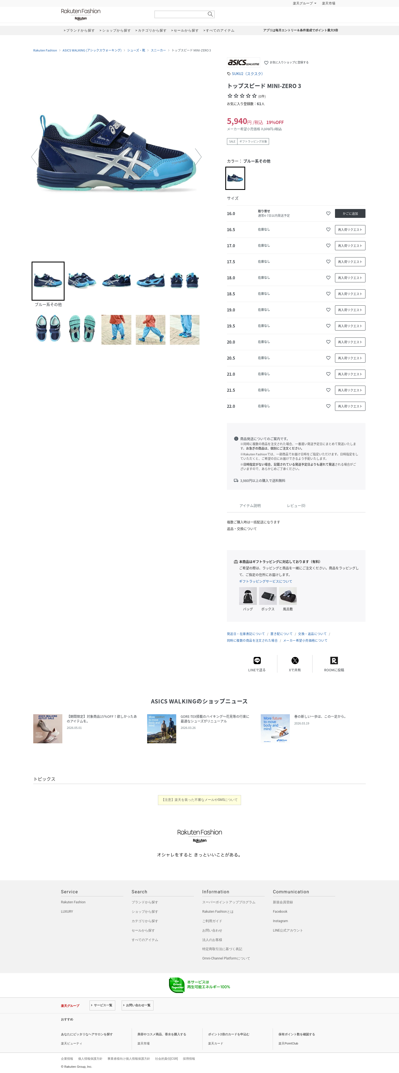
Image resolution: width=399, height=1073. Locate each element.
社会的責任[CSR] (166, 1059)
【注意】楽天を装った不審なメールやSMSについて (199, 800)
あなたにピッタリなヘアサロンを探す (87, 1034)
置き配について (281, 633)
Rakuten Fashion (104, 14)
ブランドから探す (145, 902)
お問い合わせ (212, 930)
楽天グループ (303, 3)
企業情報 (67, 1059)
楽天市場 (328, 3)
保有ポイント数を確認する (296, 1034)
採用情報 (189, 1059)
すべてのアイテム (145, 940)
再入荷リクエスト (350, 229)
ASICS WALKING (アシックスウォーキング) (92, 50)
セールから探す (143, 930)
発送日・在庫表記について (246, 633)
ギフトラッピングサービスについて (265, 581)
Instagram (280, 921)
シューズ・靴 (136, 50)
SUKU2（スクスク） (248, 73)
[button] (34, 157)
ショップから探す (145, 912)
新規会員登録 (283, 902)
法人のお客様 (212, 940)
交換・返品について (312, 633)
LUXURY (67, 912)
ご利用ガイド (212, 921)
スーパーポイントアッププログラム (228, 902)
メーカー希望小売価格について (305, 640)
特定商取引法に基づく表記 (222, 949)
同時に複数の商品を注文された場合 (252, 640)
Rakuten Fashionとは (218, 912)
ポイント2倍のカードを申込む (228, 1034)
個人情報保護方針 (90, 1059)
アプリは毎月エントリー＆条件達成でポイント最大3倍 (300, 30)
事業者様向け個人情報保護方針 (129, 1059)
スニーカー (158, 50)
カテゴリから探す (145, 921)
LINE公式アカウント (288, 930)
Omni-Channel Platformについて (226, 958)
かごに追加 (350, 213)
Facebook (280, 912)
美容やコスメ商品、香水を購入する (161, 1034)
